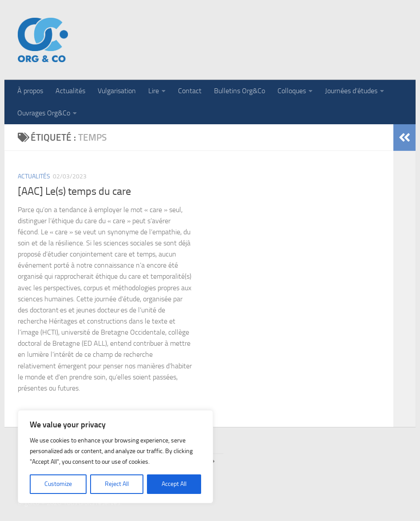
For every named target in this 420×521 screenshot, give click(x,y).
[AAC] (31, 191)
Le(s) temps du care (88, 191)
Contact (190, 91)
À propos (30, 91)
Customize (58, 484)
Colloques (291, 91)
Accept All (174, 484)
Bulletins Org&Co (239, 91)
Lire (153, 91)
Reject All (117, 484)
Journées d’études (351, 91)
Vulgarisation (117, 91)
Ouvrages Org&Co (43, 113)
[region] (115, 456)
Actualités (70, 91)
